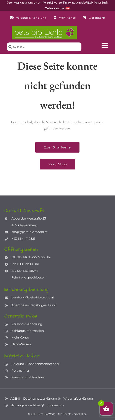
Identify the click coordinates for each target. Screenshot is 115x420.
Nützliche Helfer (21, 356)
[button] (105, 45)
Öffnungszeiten (21, 249)
